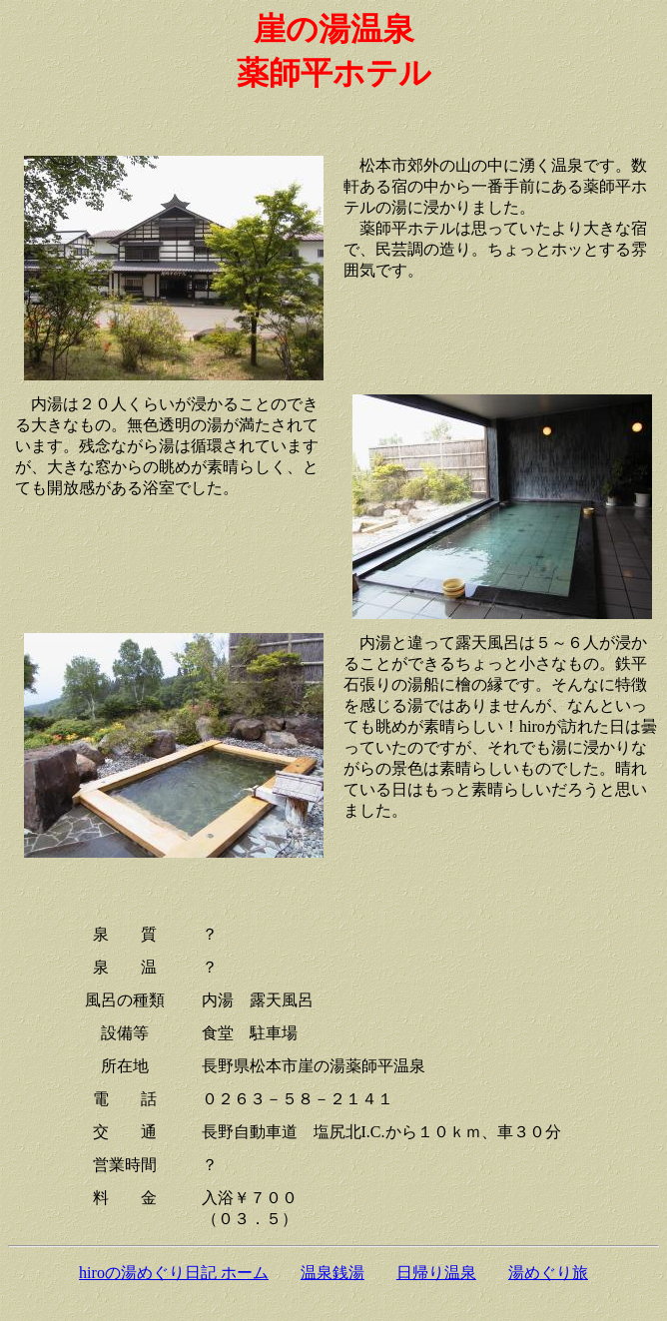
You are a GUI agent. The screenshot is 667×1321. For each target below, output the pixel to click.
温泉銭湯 (332, 1272)
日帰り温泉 (436, 1272)
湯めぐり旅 (548, 1272)
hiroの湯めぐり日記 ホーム (174, 1272)
